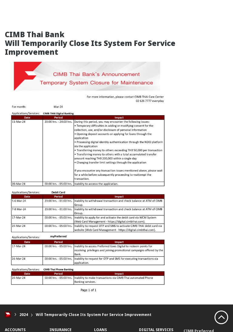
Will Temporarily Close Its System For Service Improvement (93, 314)
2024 (23, 314)
